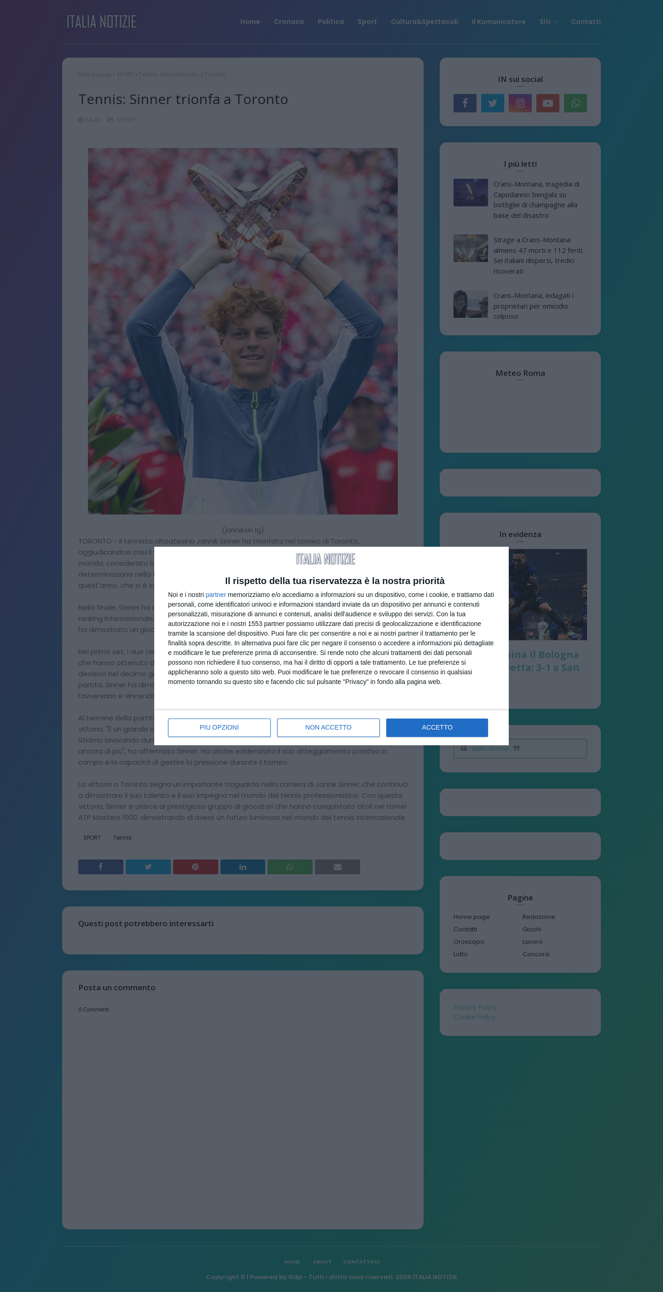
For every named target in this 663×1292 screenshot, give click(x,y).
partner (216, 594)
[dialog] (331, 646)
